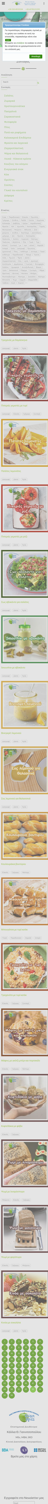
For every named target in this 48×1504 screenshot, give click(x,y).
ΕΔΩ (8, 40)
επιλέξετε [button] (20, 43)
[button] (35, 57)
